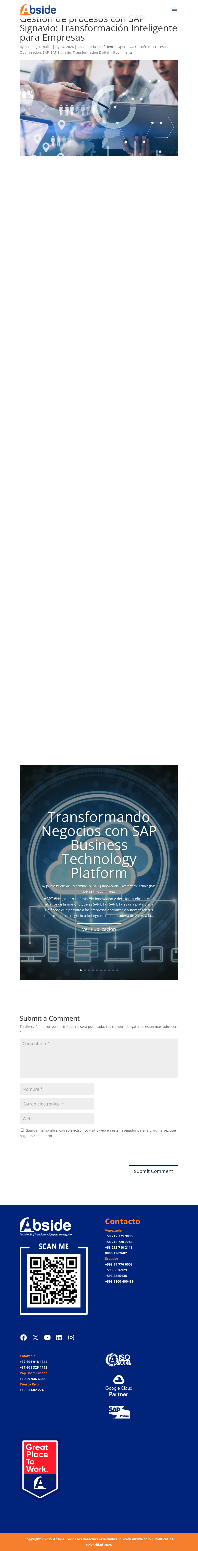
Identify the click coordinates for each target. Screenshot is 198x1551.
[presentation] (56, 1153)
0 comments (123, 52)
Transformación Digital (91, 52)
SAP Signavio (61, 52)
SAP (46, 52)
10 (117, 970)
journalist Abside (58, 886)
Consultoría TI (89, 46)
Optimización (30, 52)
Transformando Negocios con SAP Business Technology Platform (99, 844)
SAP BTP (88, 891)
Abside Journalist (38, 46)
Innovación (110, 886)
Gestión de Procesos (151, 46)
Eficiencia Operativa (117, 46)
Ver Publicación (99, 929)
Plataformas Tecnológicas (137, 886)
